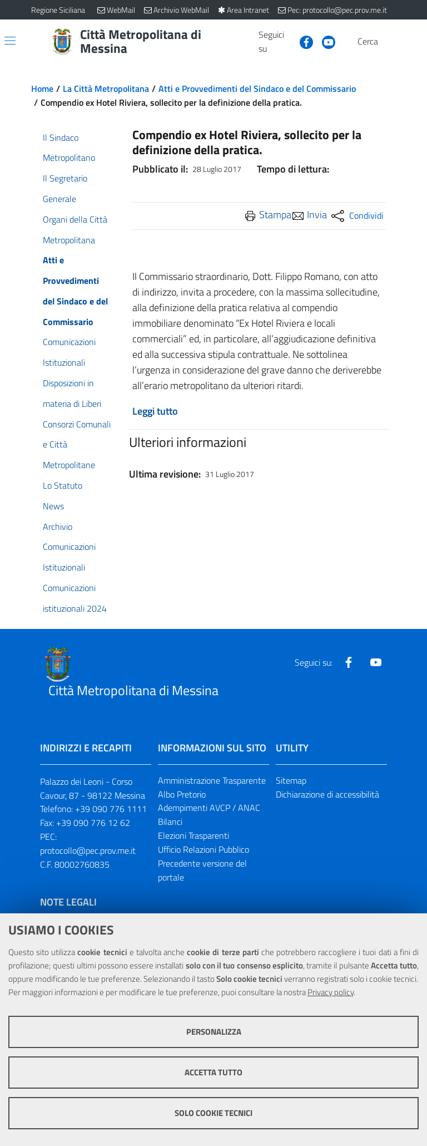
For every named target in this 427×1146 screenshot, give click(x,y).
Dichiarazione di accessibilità (327, 794)
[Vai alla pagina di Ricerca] (389, 41)
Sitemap (291, 780)
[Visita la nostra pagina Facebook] (302, 41)
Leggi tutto (155, 411)
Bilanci (170, 821)
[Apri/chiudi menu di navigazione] (10, 40)
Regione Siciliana (58, 10)
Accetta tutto (213, 1072)
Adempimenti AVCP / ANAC (209, 807)
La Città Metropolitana (106, 88)
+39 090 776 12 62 (93, 822)
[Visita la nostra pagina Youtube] (324, 41)
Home (42, 88)
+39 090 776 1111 (111, 808)
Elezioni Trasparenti (193, 835)
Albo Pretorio (182, 794)
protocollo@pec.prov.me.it (88, 850)
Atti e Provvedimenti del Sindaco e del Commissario (257, 88)
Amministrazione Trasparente (212, 780)
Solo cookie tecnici (213, 1112)
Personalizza (213, 1031)
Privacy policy (330, 992)
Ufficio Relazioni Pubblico (203, 849)
